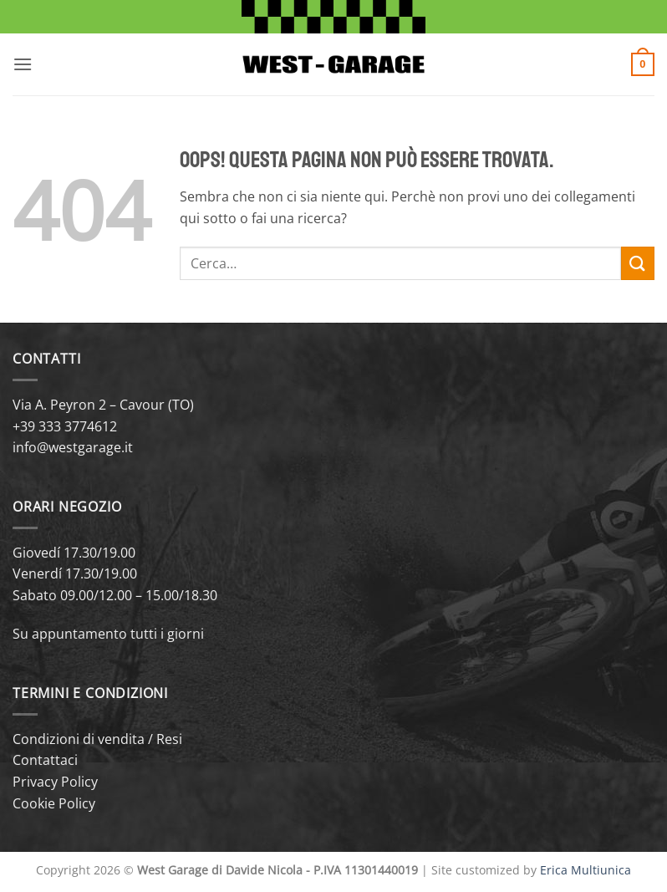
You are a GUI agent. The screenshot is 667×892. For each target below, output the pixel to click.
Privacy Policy (55, 781)
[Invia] (637, 263)
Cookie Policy (54, 803)
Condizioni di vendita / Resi (97, 739)
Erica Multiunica (585, 870)
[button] (23, 63)
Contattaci (45, 760)
